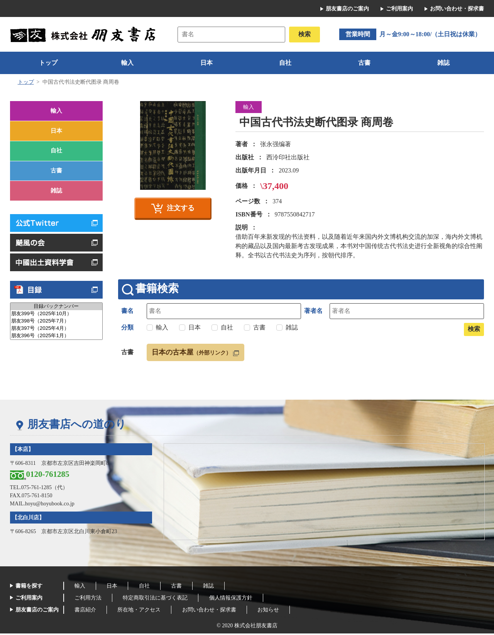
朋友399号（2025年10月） (56, 324)
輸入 (127, 62)
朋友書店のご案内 (347, 9)
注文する (181, 208)
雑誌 (443, 62)
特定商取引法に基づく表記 (158, 599)
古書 (364, 62)
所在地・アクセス (142, 611)
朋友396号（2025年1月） (56, 346)
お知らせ (276, 611)
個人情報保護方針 (236, 599)
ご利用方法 (89, 599)
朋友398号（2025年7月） (56, 331)
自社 (285, 62)
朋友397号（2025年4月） (56, 338)
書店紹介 (86, 611)
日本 (206, 62)
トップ (48, 62)
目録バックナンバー (56, 316)
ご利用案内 (399, 9)
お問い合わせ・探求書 (457, 9)
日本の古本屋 (194, 353)
